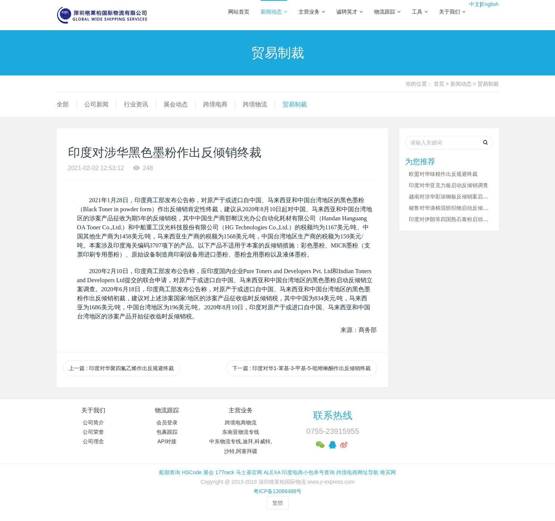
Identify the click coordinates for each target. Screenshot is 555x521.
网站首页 (238, 12)
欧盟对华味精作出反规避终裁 (443, 174)
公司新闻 (96, 104)
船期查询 (169, 472)
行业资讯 (136, 104)
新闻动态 (274, 11)
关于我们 (452, 11)
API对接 (167, 441)
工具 (420, 11)
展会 (208, 472)
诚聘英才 (349, 11)
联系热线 (332, 415)
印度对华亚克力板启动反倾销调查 (448, 185)
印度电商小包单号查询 (308, 472)
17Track (224, 472)
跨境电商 (215, 104)
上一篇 (121, 368)
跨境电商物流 (241, 423)
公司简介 (93, 423)
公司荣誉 (93, 432)
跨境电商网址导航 (357, 472)
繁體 (277, 503)
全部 (63, 104)
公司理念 (93, 441)
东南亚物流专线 (240, 432)
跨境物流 (255, 104)
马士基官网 (249, 472)
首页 (439, 84)
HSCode (192, 472)
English (490, 4)
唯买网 (388, 472)
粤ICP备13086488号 (278, 491)
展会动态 (176, 104)
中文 (474, 4)
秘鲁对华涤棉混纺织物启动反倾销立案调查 (459, 208)
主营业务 (311, 11)
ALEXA (272, 472)
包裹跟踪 (167, 432)
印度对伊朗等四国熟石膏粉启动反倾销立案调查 (464, 219)
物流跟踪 (387, 11)
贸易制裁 (488, 84)
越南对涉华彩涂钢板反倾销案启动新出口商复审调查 (469, 197)
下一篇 (301, 368)
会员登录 (167, 423)
